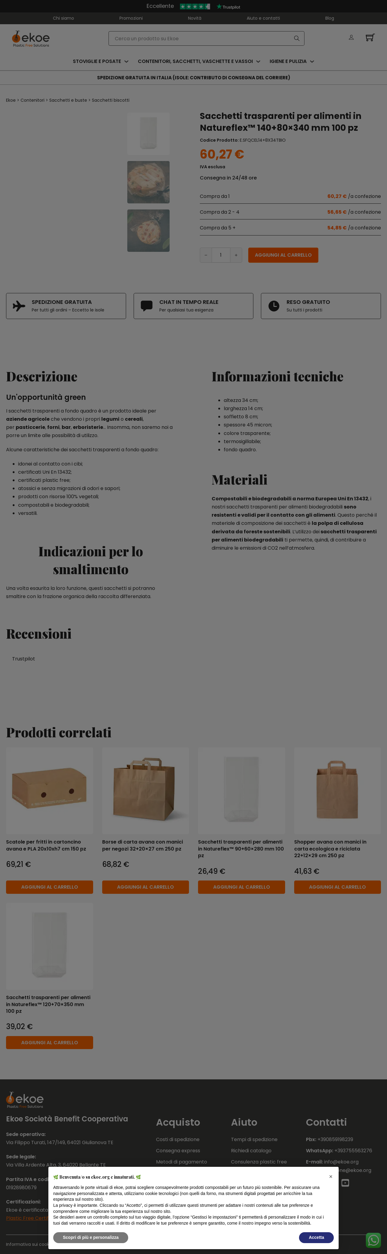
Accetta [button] (316, 1237)
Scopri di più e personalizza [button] (91, 1237)
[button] (331, 1176)
